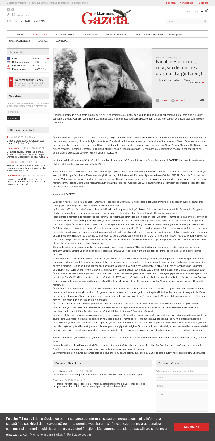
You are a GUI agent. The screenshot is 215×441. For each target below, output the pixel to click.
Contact (62, 40)
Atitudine (40, 34)
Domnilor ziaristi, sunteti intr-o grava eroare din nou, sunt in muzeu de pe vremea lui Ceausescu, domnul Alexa (27, 154)
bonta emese (25, 148)
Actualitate (65, 34)
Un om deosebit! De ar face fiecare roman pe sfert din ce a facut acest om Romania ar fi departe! (26, 181)
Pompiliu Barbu (27, 175)
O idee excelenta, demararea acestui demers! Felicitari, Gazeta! (26, 141)
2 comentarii (194, 82)
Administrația (186, 2)
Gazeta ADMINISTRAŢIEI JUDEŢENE (158, 34)
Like (202, 100)
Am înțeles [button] (191, 427)
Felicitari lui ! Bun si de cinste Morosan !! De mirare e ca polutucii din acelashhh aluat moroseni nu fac (27, 168)
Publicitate (203, 2)
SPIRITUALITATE (19, 40)
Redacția (170, 2)
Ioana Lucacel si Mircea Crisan (174, 80)
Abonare (13, 118)
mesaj (182, 401)
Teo (21, 137)
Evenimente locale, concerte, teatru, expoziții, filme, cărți (30, 84)
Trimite (163, 100)
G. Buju (23, 162)
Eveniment (91, 34)
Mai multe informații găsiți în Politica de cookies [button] (61, 434)
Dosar (43, 40)
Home (21, 34)
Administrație (116, 34)
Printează (180, 100)
